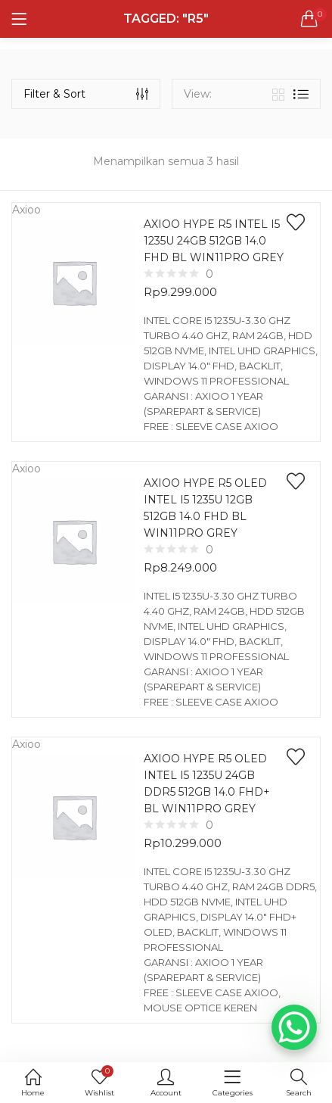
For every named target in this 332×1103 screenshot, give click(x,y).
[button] (309, 19)
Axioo (26, 210)
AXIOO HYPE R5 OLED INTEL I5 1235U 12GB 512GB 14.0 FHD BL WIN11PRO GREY (205, 508)
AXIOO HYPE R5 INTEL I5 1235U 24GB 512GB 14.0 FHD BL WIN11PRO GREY (214, 240)
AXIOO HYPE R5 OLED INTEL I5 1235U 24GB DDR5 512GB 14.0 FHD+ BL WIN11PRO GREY (207, 783)
